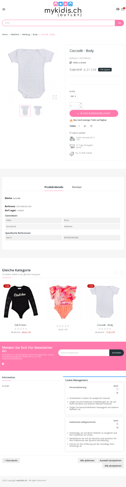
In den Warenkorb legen (95, 113)
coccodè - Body (105, 325)
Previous (1, 74)
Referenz (10, 206)
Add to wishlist (77, 133)
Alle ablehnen (87, 460)
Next (61, 74)
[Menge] (74, 105)
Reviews (77, 187)
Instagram (3, 364)
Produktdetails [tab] (53, 187)
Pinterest (92, 126)
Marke (8, 198)
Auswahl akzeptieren (111, 460)
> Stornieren (11, 460)
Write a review (79, 62)
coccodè (16, 198)
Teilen (79, 126)
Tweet (85, 126)
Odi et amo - (21, 325)
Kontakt (5, 386)
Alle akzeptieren (113, 465)
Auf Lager (10, 210)
